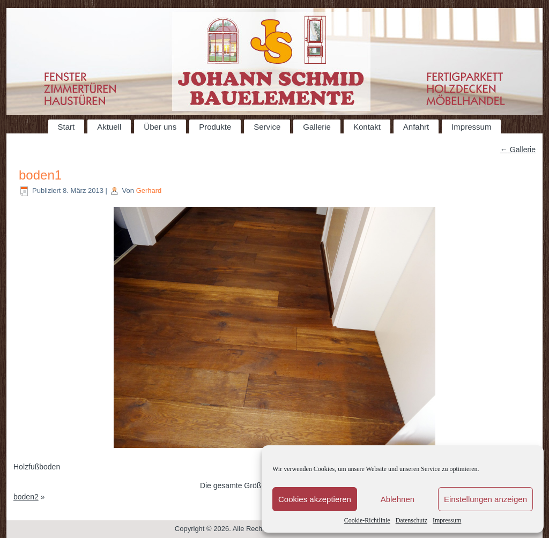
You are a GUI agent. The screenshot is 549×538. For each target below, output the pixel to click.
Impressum (447, 520)
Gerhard (149, 190)
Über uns (160, 126)
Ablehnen (397, 499)
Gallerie (317, 126)
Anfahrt (416, 126)
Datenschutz (411, 520)
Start (66, 126)
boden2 (26, 496)
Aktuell (109, 126)
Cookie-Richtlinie (367, 520)
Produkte (215, 126)
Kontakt (367, 126)
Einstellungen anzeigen (485, 499)
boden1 (40, 175)
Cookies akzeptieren (314, 499)
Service (267, 126)
